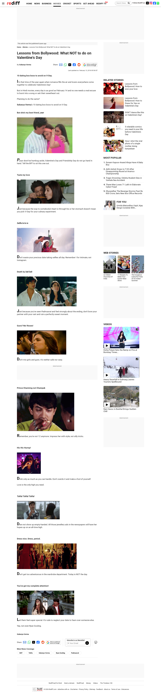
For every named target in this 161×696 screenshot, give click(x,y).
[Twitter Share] (69, 65)
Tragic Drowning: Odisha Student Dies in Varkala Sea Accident (124, 179)
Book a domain (69, 683)
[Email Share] (60, 65)
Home (19, 47)
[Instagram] (151, 3)
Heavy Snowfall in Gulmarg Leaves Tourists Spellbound (118, 380)
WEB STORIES (111, 252)
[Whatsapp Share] (65, 65)
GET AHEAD (88, 4)
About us (107, 689)
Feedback (99, 689)
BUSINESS (46, 4)
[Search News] (128, 3)
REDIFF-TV (101, 4)
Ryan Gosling (60, 653)
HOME (29, 4)
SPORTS (77, 4)
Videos (95, 683)
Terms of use (115, 689)
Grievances (125, 689)
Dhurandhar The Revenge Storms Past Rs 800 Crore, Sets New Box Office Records (124, 192)
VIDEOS (107, 324)
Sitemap (92, 689)
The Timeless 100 (106, 683)
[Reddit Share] (78, 65)
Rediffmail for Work (55, 683)
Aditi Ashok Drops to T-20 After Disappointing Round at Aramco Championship (120, 171)
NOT (20, 653)
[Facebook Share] (74, 65)
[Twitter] (147, 3)
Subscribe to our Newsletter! (76, 640)
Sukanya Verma (25, 65)
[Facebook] (154, 3)
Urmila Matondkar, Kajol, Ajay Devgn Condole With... (130, 206)
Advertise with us (63, 689)
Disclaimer (74, 689)
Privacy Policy (83, 689)
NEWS (37, 4)
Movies (25, 47)
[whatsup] (158, 3)
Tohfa (31, 653)
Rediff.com (52, 689)
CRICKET (67, 4)
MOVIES (57, 4)
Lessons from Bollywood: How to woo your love (133, 86)
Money (88, 683)
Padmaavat (75, 653)
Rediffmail (80, 683)
